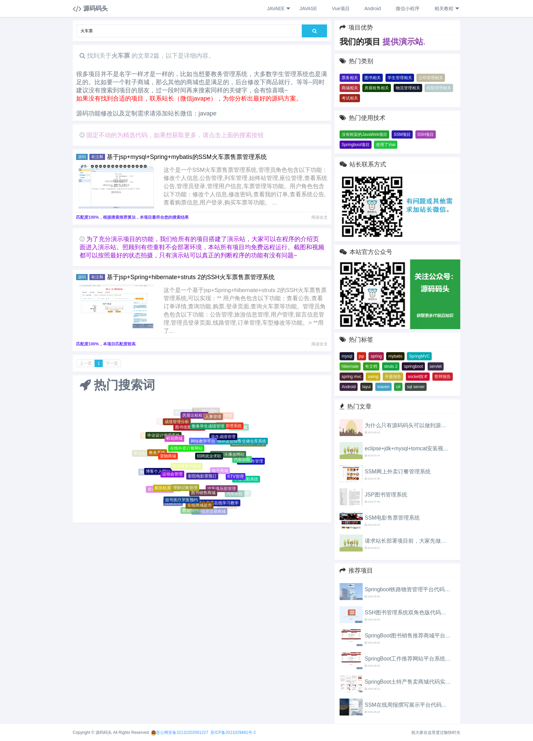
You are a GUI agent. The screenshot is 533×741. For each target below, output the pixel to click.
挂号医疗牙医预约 (181, 500)
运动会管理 (172, 475)
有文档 (371, 366)
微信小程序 (406, 8)
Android (372, 8)
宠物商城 (168, 456)
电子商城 (220, 471)
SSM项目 (402, 134)
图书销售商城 (203, 493)
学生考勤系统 (246, 479)
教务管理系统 (229, 426)
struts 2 (390, 366)
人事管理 (213, 417)
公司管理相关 (430, 77)
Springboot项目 (355, 144)
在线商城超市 (199, 505)
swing (373, 376)
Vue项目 (340, 8)
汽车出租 (242, 460)
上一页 (86, 363)
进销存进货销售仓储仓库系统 (239, 441)
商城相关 (350, 88)
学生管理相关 (400, 77)
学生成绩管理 (223, 437)
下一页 (112, 363)
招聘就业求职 (209, 457)
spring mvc (351, 376)
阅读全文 (319, 217)
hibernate (350, 366)
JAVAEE (278, 9)
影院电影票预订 (202, 477)
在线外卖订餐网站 (186, 449)
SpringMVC (419, 356)
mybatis (395, 356)
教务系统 (157, 453)
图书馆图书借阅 (186, 467)
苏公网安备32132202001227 (182, 732)
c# (398, 386)
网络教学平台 (203, 442)
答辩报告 (442, 376)
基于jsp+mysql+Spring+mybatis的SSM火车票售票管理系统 (187, 156)
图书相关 (372, 77)
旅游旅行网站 (206, 411)
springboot (413, 366)
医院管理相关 (439, 88)
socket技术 (418, 376)
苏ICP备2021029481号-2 (233, 732)
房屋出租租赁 (194, 415)
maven (383, 386)
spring (376, 356)
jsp (361, 356)
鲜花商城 (174, 439)
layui (366, 386)
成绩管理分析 (177, 422)
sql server (416, 386)
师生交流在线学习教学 (218, 503)
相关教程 (446, 9)
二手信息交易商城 (209, 511)
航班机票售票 (167, 488)
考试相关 (350, 98)
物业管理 (224, 416)
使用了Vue (385, 144)
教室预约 (190, 510)
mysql (347, 356)
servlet (436, 366)
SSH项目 (425, 134)
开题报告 (393, 376)
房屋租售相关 (376, 88)
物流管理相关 (408, 88)
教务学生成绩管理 (208, 427)
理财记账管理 (185, 488)
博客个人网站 (158, 472)
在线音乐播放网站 (228, 455)
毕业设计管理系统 (163, 435)
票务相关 (350, 77)
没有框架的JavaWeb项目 (364, 134)
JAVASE (307, 8)
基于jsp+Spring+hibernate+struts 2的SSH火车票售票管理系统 (191, 277)
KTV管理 (235, 477)
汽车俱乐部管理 (221, 489)
